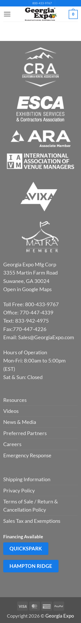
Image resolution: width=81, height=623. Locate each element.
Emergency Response (27, 455)
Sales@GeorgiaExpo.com (46, 337)
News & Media (19, 422)
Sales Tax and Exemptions (31, 521)
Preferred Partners (25, 433)
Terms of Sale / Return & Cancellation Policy (30, 505)
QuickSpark (26, 548)
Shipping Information (26, 479)
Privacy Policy (19, 490)
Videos (11, 411)
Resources (15, 400)
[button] (7, 14)
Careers (12, 444)
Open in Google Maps (27, 289)
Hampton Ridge (31, 566)
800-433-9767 (42, 3)
